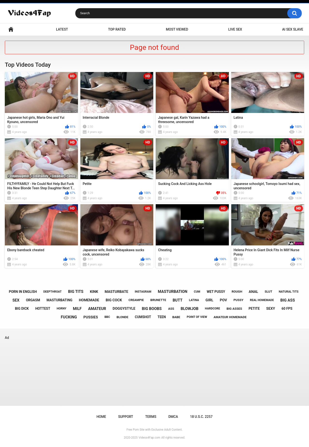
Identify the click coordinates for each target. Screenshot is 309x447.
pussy (238, 300)
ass (171, 308)
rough (237, 291)
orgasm (33, 300)
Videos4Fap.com (149, 437)
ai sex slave (292, 29)
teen (162, 317)
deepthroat (52, 291)
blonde (122, 317)
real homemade (262, 300)
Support (125, 417)
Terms (150, 417)
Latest (62, 29)
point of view (197, 317)
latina (194, 300)
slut (268, 291)
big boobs (152, 308)
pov (223, 300)
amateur (97, 308)
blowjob (189, 308)
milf (77, 308)
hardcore (212, 308)
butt (178, 300)
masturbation (172, 291)
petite (254, 308)
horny (61, 308)
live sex (235, 29)
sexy (270, 308)
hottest (42, 308)
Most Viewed (177, 29)
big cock (114, 300)
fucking (69, 317)
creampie (136, 300)
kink (94, 291)
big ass (287, 300)
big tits (75, 291)
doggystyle (123, 308)
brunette (158, 300)
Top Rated (117, 29)
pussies (91, 317)
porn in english (23, 292)
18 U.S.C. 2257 (201, 417)
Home (11, 29)
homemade (89, 300)
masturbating (59, 300)
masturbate (116, 291)
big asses (234, 308)
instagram (143, 291)
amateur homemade (230, 317)
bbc (107, 317)
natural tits (289, 291)
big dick (22, 308)
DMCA (173, 417)
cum (197, 291)
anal (253, 291)
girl (209, 300)
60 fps (286, 308)
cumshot (143, 317)
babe (176, 317)
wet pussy (216, 292)
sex (15, 300)
